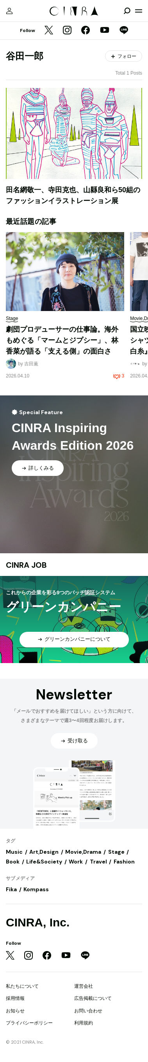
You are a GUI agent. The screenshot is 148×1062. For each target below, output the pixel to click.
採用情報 (15, 998)
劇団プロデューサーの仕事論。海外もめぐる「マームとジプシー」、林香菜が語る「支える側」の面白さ (62, 340)
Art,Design (44, 852)
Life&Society (44, 861)
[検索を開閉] (127, 11)
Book (13, 861)
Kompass (36, 889)
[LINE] (123, 31)
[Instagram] (67, 31)
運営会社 (83, 986)
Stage (116, 852)
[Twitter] (49, 31)
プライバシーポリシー (29, 1023)
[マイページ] (9, 11)
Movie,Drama (83, 852)
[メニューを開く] (138, 11)
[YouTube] (105, 31)
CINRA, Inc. (38, 922)
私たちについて (22, 986)
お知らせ (15, 1011)
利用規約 (83, 1023)
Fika (11, 889)
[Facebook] (85, 31)
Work (76, 861)
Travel (98, 861)
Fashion (124, 861)
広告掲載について (93, 998)
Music (14, 852)
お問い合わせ (88, 1011)
